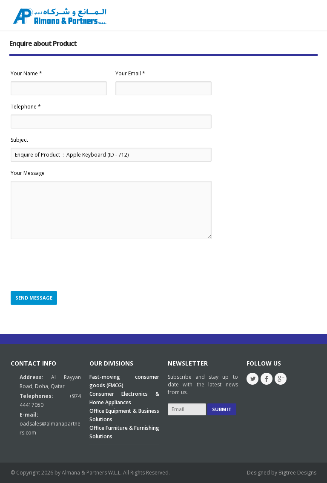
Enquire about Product (43, 43)
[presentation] (75, 265)
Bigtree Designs (297, 472)
